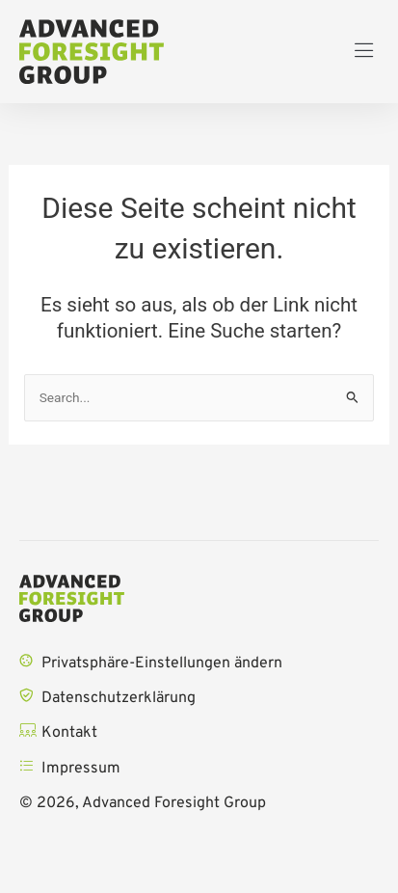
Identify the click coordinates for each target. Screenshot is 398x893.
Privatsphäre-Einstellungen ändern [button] (161, 663)
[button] (364, 52)
